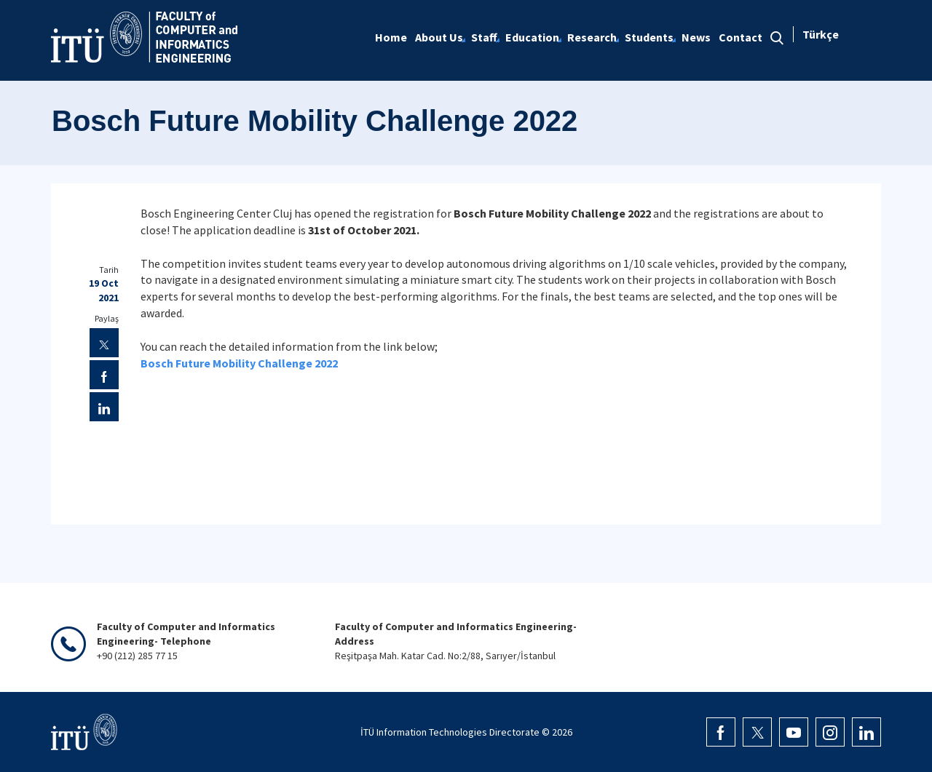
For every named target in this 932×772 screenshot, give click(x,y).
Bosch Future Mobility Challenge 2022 (239, 363)
